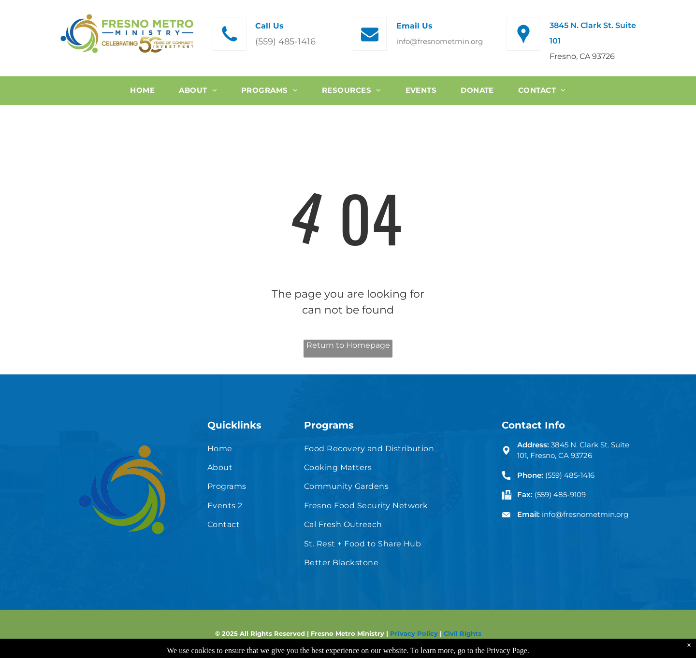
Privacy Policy (414, 633)
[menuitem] (142, 90)
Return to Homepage (348, 345)
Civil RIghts (462, 633)
